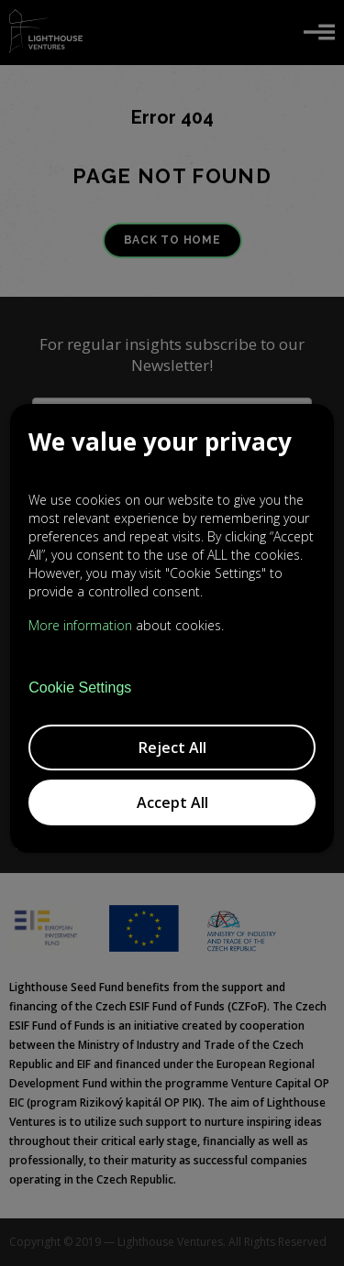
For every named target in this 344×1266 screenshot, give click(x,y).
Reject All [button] (172, 747)
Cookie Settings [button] (79, 688)
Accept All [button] (172, 802)
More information (80, 625)
